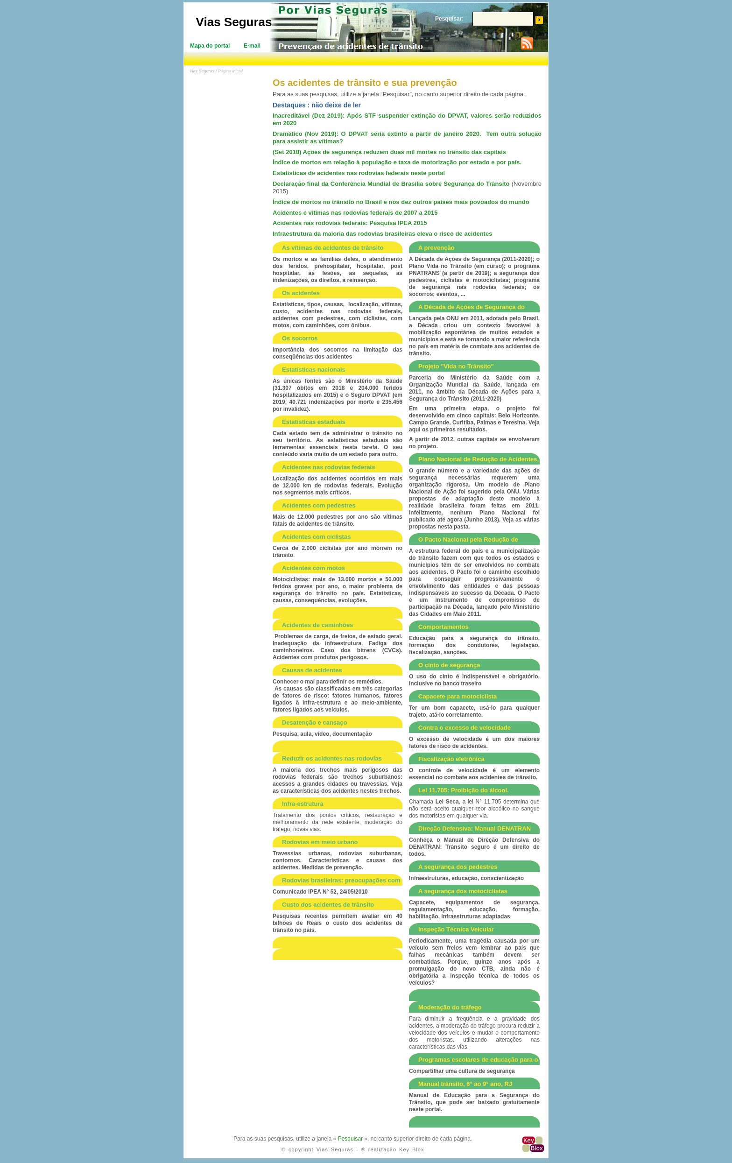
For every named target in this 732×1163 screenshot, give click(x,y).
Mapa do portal (210, 45)
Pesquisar (350, 1138)
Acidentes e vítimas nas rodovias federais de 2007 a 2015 (355, 212)
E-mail (252, 45)
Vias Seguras (234, 22)
